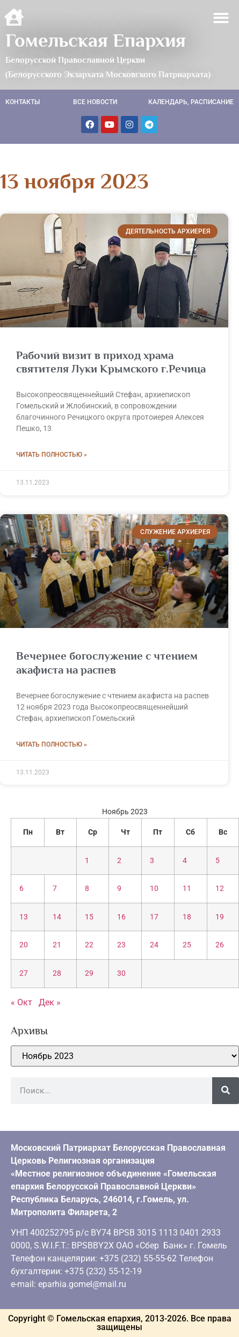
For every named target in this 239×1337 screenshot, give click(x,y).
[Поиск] (225, 1090)
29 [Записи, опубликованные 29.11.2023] (89, 973)
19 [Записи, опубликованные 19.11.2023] (219, 917)
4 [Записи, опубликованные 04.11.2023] (185, 860)
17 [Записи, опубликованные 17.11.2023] (154, 917)
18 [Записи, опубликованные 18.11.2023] (187, 917)
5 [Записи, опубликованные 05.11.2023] (217, 860)
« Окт (21, 1002)
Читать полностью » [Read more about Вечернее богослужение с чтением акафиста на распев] (51, 744)
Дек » (50, 1002)
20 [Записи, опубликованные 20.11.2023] (23, 944)
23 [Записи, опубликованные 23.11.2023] (121, 944)
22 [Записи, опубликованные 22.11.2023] (89, 944)
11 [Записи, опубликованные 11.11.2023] (187, 888)
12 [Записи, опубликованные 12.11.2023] (219, 888)
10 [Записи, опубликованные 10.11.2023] (154, 888)
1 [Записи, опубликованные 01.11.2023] (87, 860)
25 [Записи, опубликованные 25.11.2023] (187, 944)
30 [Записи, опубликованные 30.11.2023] (121, 973)
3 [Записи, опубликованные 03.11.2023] (152, 860)
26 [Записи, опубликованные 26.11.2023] (219, 944)
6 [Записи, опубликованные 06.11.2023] (21, 888)
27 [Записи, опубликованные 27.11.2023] (23, 973)
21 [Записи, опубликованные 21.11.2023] (57, 944)
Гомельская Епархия (95, 40)
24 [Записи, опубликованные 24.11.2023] (154, 944)
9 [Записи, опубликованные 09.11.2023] (119, 888)
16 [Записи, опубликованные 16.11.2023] (121, 917)
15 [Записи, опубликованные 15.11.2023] (89, 917)
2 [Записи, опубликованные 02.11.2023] (119, 860)
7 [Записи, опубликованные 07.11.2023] (55, 888)
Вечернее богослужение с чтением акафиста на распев (107, 662)
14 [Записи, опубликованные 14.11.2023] (57, 917)
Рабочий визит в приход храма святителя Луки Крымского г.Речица (111, 362)
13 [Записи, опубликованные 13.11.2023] (23, 917)
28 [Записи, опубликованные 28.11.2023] (57, 973)
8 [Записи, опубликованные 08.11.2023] (87, 888)
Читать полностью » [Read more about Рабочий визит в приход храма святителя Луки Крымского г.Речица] (51, 454)
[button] (221, 18)
